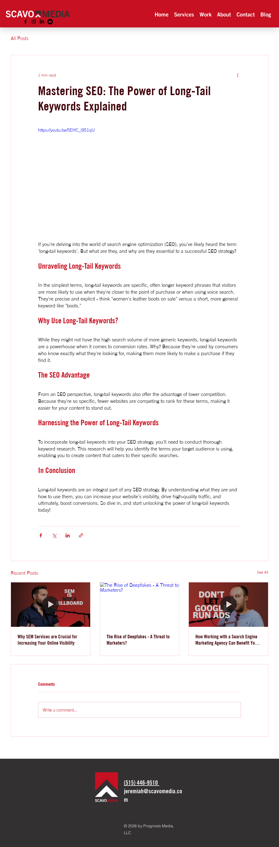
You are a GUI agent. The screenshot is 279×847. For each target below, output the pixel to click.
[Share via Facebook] (40, 535)
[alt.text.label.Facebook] (25, 21)
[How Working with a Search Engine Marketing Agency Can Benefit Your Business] (228, 604)
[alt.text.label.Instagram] (33, 21)
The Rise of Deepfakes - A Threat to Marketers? (138, 639)
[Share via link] (81, 535)
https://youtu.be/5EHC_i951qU (66, 130)
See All (262, 572)
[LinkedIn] (42, 21)
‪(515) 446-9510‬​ (141, 782)
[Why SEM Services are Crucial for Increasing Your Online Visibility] (50, 604)
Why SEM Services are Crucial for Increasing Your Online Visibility (47, 639)
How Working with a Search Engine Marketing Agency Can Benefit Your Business (227, 639)
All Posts (20, 38)
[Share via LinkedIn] (67, 535)
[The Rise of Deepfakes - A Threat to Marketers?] (139, 604)
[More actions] (237, 75)
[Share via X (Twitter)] (54, 535)
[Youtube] (50, 21)
